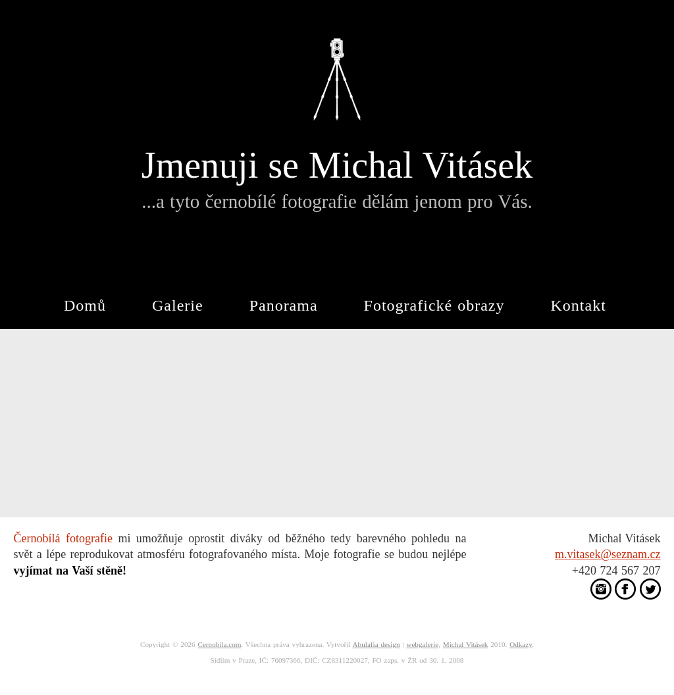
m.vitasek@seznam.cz (608, 554)
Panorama (283, 305)
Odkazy (520, 644)
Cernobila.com (219, 644)
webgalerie (422, 644)
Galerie (177, 305)
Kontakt (578, 305)
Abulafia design (376, 644)
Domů (85, 305)
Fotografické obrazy (434, 305)
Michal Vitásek (465, 644)
